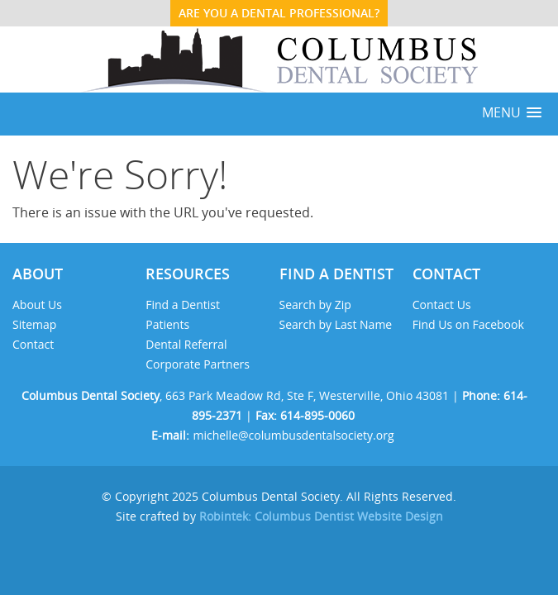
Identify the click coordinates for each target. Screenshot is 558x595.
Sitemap (34, 324)
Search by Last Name (336, 324)
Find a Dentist (182, 304)
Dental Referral (186, 344)
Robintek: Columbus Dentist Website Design (321, 516)
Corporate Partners (198, 364)
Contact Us (442, 304)
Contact (33, 344)
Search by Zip (315, 304)
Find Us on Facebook (468, 324)
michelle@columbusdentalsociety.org (293, 435)
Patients (167, 324)
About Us (37, 304)
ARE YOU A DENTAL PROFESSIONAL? (279, 13)
